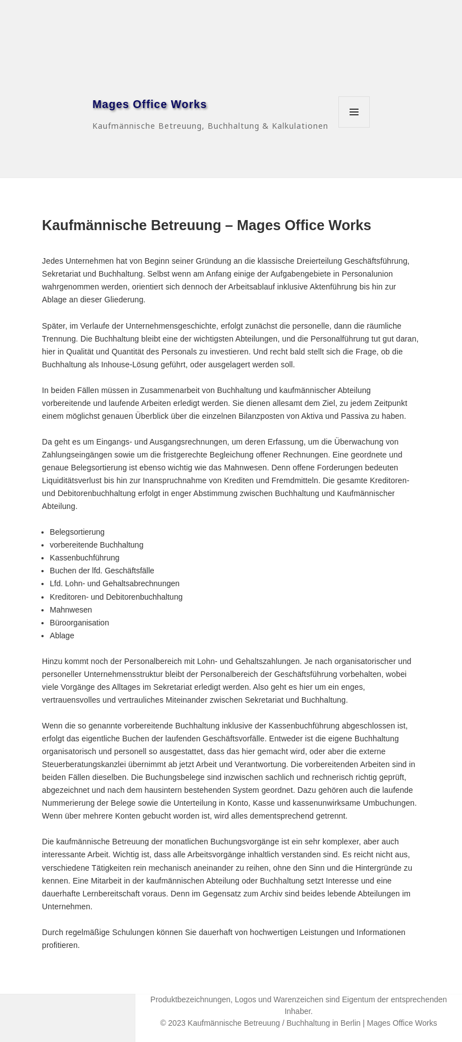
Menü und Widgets (354, 127)
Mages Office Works (149, 104)
